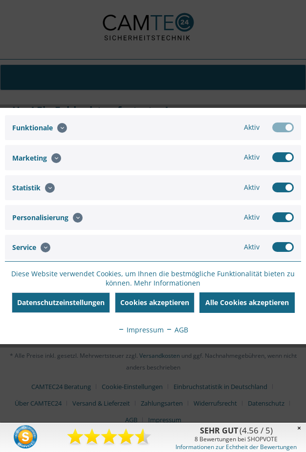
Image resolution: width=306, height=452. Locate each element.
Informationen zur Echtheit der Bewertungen (236, 447)
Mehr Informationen (167, 283)
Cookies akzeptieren (154, 302)
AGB (177, 329)
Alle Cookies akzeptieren (247, 302)
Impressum (141, 329)
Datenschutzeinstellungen (61, 302)
